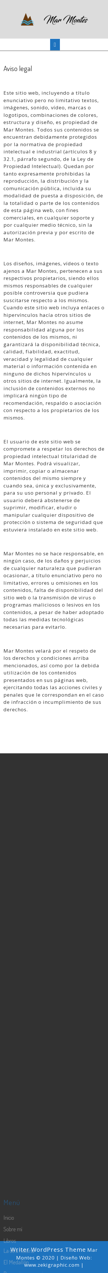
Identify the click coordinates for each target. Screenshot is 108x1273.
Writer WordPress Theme (48, 1249)
